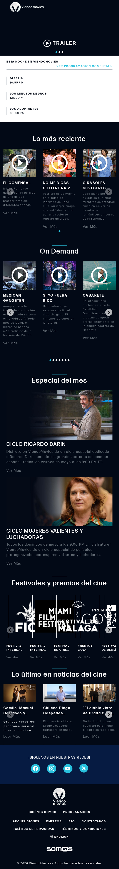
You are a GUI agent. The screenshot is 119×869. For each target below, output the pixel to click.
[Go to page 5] (62, 360)
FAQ (72, 821)
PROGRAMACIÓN (76, 812)
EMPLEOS (54, 821)
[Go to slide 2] (59, 52)
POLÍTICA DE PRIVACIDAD (33, 829)
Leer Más (11, 737)
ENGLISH (59, 836)
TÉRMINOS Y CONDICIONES (83, 829)
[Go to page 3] (56, 360)
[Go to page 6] (65, 360)
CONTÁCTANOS (94, 821)
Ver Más (10, 213)
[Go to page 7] (68, 360)
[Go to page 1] (59, 231)
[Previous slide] (10, 191)
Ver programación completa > (84, 66)
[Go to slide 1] (56, 52)
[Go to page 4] (59, 360)
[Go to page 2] (53, 360)
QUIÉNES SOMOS (42, 812)
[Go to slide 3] (62, 52)
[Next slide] (108, 191)
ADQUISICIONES (26, 821)
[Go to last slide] (10, 312)
